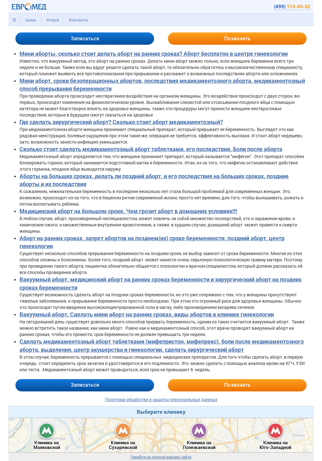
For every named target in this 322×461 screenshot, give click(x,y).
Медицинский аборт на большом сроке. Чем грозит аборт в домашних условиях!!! (128, 211)
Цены (30, 20)
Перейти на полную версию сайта (161, 457)
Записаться (85, 39)
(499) (292, 6)
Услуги (52, 20)
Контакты (78, 20)
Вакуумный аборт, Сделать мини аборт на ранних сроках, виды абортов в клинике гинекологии (146, 314)
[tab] (14, 20)
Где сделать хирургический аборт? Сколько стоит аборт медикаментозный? (121, 122)
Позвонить (237, 39)
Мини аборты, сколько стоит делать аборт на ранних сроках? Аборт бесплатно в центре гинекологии (153, 53)
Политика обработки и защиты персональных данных (161, 399)
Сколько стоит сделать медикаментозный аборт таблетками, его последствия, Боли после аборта (150, 149)
